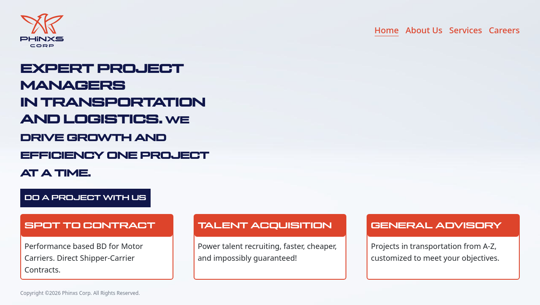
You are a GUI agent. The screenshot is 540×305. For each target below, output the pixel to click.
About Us (424, 30)
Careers (504, 30)
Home (387, 30)
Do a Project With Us (85, 198)
